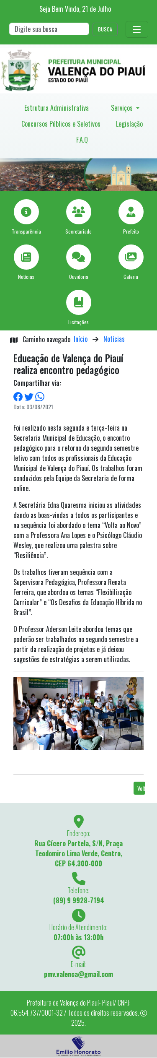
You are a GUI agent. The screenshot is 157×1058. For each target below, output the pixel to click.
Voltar (141, 788)
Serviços (122, 108)
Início (81, 339)
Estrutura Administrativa (56, 108)
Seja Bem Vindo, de (75, 9)
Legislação (129, 124)
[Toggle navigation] (137, 29)
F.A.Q (82, 140)
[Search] (49, 29)
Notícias (114, 339)
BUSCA (105, 29)
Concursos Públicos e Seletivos (60, 124)
